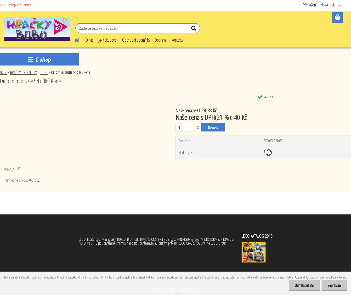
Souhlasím (334, 285)
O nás (89, 40)
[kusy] (185, 127)
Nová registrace (332, 5)
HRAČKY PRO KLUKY (23, 72)
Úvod (3, 72)
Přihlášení (310, 5)
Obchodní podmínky (136, 40)
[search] (194, 29)
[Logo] (37, 29)
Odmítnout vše (304, 285)
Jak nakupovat (107, 40)
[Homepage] (74, 39)
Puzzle (44, 72)
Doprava (161, 40)
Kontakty (177, 40)
